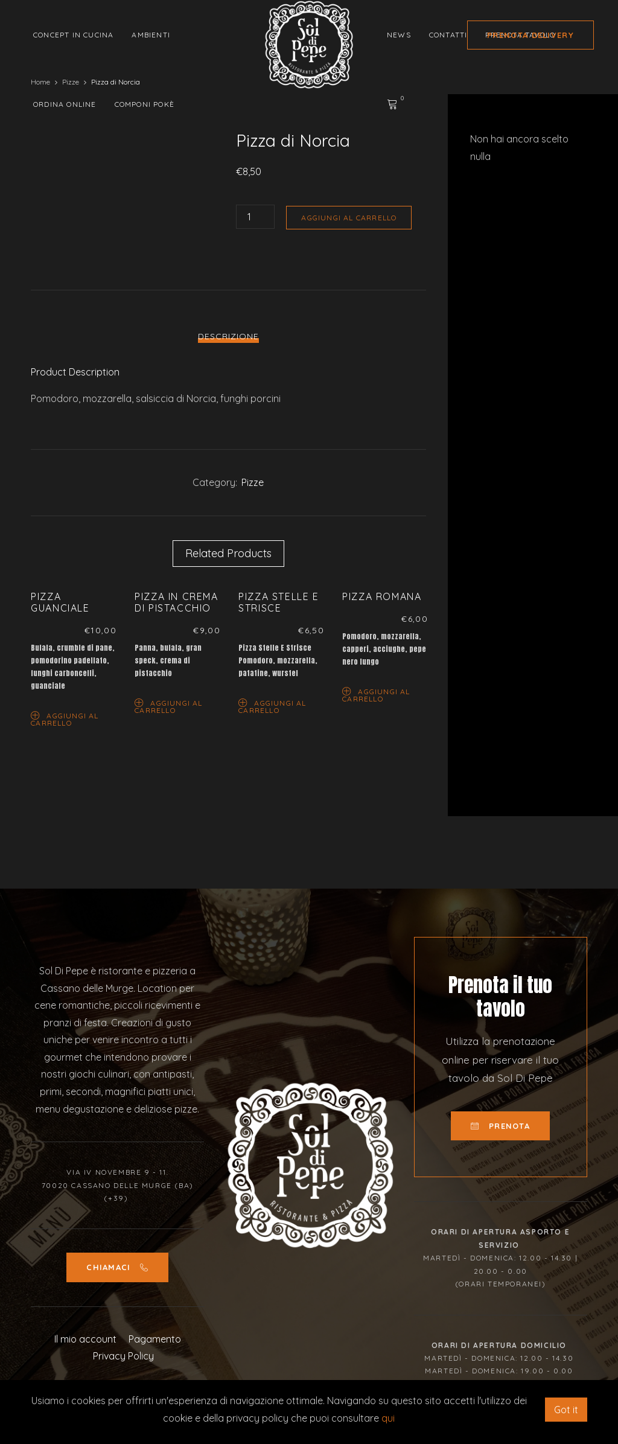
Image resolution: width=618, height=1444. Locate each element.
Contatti (448, 34)
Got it (566, 1410)
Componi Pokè (144, 104)
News (399, 34)
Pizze (252, 482)
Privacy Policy (123, 1356)
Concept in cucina (73, 34)
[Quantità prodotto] (255, 217)
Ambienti (151, 34)
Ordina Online (65, 104)
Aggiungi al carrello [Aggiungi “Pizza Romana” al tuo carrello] (376, 694)
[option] (74, 661)
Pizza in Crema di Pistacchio (176, 602)
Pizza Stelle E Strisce (278, 602)
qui (388, 1418)
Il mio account (85, 1339)
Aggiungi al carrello (349, 217)
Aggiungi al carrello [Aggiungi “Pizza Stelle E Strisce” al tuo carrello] (272, 706)
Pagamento (155, 1339)
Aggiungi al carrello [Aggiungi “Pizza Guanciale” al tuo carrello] (64, 719)
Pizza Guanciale (60, 602)
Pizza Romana (381, 596)
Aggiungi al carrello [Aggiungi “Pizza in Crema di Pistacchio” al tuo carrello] (168, 706)
